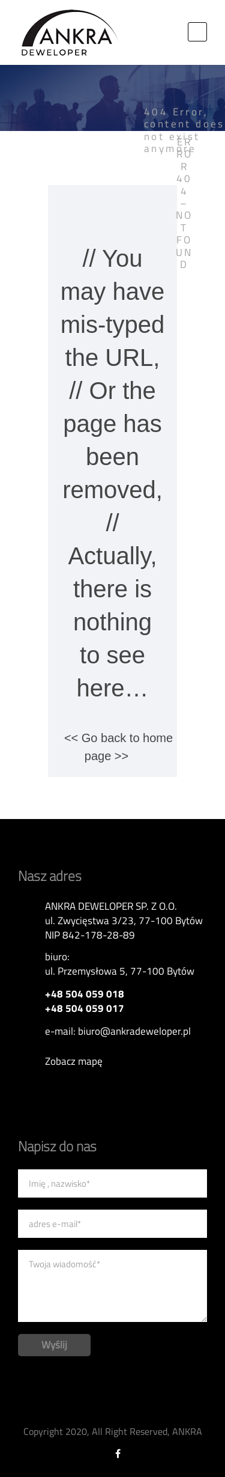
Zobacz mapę (74, 1061)
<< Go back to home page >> (118, 747)
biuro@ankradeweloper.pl (134, 1031)
